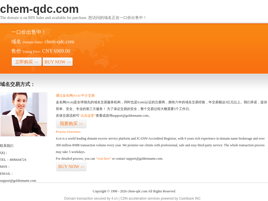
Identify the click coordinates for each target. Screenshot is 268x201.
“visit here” (103, 159)
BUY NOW (58, 61)
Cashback (186, 198)
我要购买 (71, 123)
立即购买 (26, 61)
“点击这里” (87, 116)
